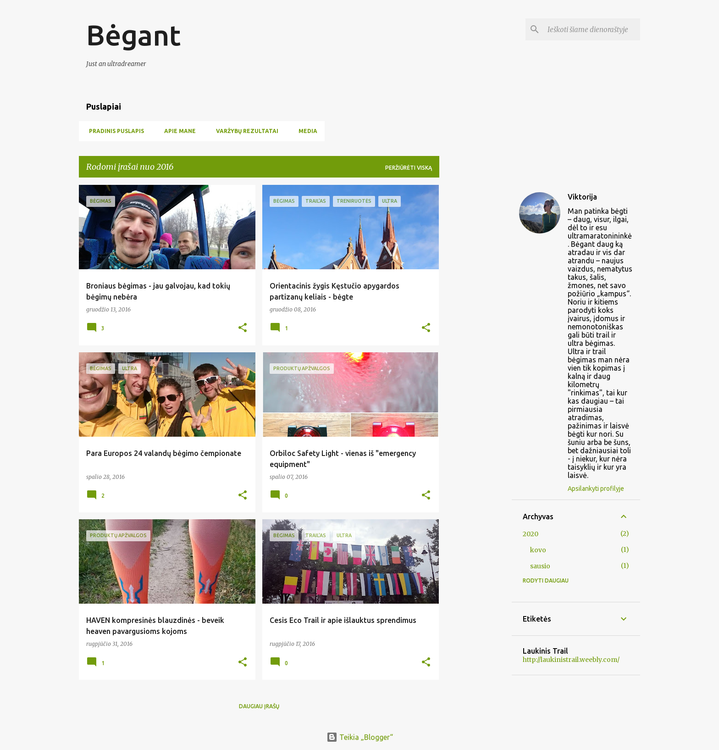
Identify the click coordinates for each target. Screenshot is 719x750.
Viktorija (582, 197)
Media (305, 131)
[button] (242, 328)
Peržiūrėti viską (408, 168)
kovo (538, 550)
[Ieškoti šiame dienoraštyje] (592, 29)
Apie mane (177, 131)
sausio (540, 566)
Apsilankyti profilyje (596, 488)
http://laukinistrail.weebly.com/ (571, 660)
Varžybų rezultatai (244, 131)
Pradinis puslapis (113, 131)
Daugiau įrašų (259, 706)
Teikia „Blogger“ (359, 737)
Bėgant (133, 35)
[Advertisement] (475, 322)
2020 (530, 534)
